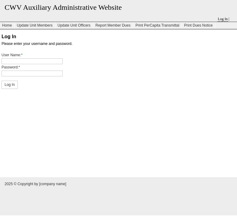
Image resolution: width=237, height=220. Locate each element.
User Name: (11, 55)
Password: (10, 67)
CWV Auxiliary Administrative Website (63, 7)
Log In (223, 19)
